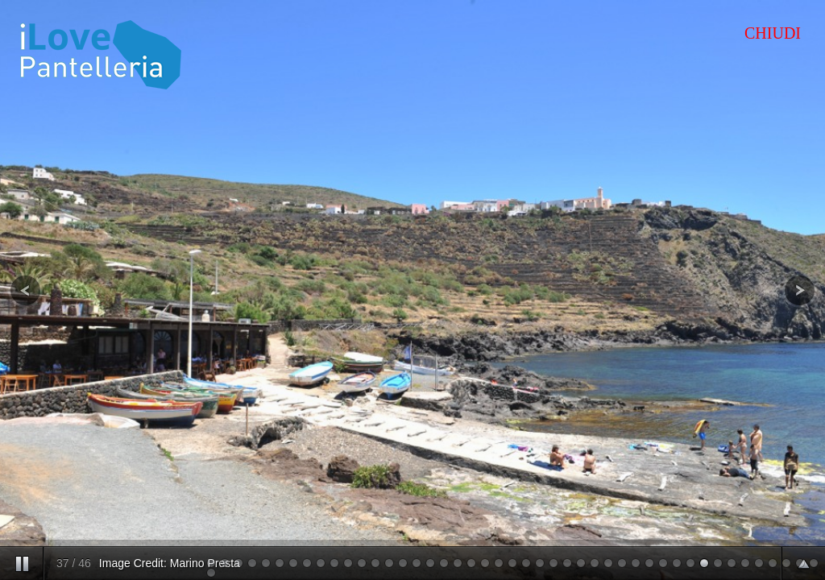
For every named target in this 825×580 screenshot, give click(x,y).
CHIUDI (772, 33)
